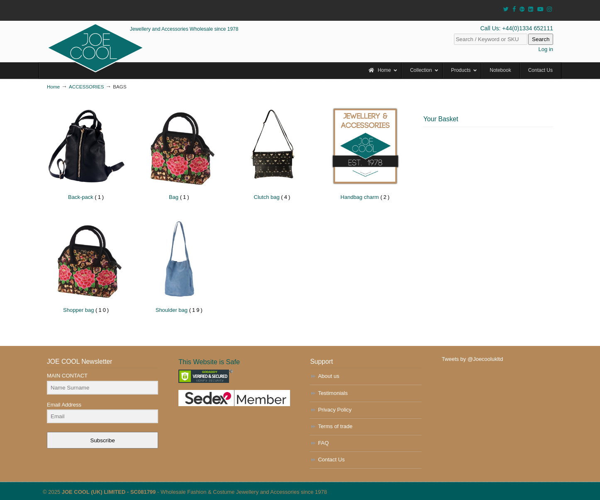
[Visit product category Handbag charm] (365, 153)
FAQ (323, 443)
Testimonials (333, 393)
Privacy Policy (334, 410)
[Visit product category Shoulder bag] (179, 266)
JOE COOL (95, 47)
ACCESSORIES (86, 86)
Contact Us (331, 459)
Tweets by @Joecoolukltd (472, 359)
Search (540, 39)
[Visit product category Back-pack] (86, 153)
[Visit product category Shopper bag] (86, 266)
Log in (546, 49)
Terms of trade (335, 426)
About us (328, 376)
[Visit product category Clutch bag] (272, 153)
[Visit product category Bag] (179, 153)
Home (53, 86)
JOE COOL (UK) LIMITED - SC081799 (109, 492)
